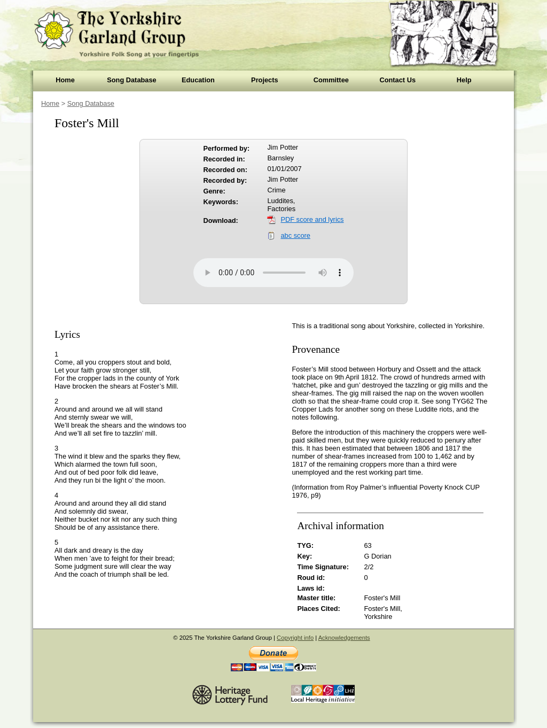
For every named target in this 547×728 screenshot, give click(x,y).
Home (65, 80)
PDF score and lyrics (311, 219)
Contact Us (397, 80)
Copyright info (295, 637)
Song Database (131, 80)
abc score (295, 235)
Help (464, 80)
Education (198, 80)
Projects (264, 80)
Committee (331, 80)
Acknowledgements (344, 637)
